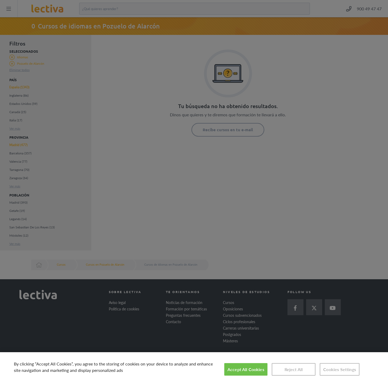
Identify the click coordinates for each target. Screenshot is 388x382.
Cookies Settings (339, 369)
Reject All (294, 369)
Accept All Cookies (245, 369)
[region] (194, 367)
